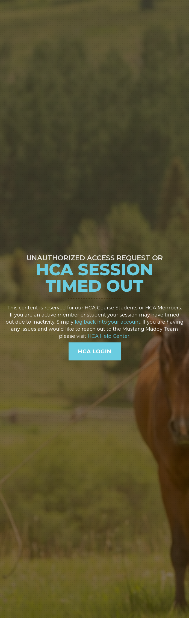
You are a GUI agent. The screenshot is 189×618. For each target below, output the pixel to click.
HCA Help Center (108, 336)
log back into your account (107, 322)
